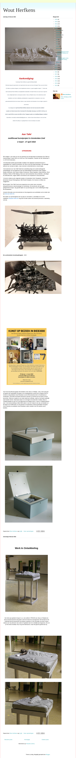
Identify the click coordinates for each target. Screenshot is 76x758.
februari (58, 48)
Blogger (48, 754)
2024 (56, 24)
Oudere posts (45, 739)
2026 (56, 19)
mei (57, 43)
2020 (56, 67)
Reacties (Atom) (30, 743)
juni (57, 41)
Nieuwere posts (8, 739)
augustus (58, 37)
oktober (58, 32)
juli (57, 39)
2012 (56, 85)
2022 (56, 28)
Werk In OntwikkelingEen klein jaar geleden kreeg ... (62, 58)
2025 (56, 21)
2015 (56, 78)
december (59, 30)
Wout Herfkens (19, 10)
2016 (56, 76)
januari (58, 62)
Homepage (27, 739)
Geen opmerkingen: (29, 531)
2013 (56, 83)
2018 (56, 72)
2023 (56, 26)
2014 (56, 81)
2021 (56, 65)
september (59, 35)
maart (57, 46)
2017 (56, 74)
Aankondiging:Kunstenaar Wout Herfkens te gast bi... (62, 52)
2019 (56, 69)
